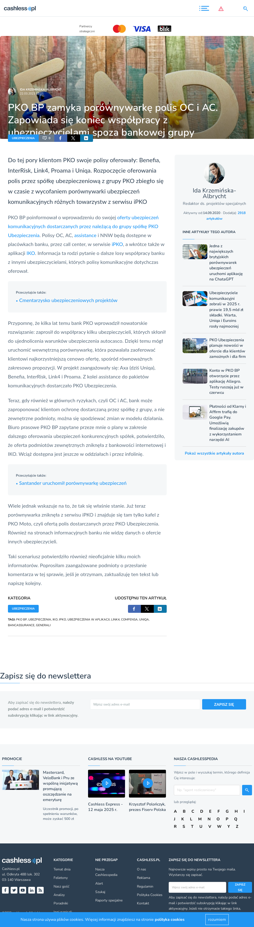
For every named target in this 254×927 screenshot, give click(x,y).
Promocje (12, 758)
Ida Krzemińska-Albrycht (41, 90)
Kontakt (143, 903)
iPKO (140, 201)
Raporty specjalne (109, 900)
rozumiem (217, 919)
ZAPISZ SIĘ (224, 704)
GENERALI (43, 625)
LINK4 (115, 619)
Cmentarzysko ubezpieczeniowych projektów (67, 300)
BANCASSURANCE (21, 625)
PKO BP (21, 619)
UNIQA (144, 619)
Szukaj (100, 892)
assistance (85, 235)
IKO (31, 253)
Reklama (143, 877)
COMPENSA (129, 619)
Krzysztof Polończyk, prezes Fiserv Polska (147, 807)
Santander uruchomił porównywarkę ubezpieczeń (71, 483)
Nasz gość (61, 886)
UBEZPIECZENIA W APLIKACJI (88, 619)
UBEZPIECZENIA (23, 138)
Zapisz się (240, 887)
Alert (99, 883)
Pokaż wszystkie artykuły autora (214, 453)
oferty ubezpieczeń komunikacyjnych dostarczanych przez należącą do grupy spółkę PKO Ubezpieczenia (83, 226)
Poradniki (61, 903)
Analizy (59, 895)
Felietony (61, 877)
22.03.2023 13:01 (32, 93)
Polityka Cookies (149, 895)
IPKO (62, 619)
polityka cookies (170, 919)
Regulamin (145, 886)
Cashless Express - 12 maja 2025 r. (105, 807)
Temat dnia (62, 869)
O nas (141, 869)
